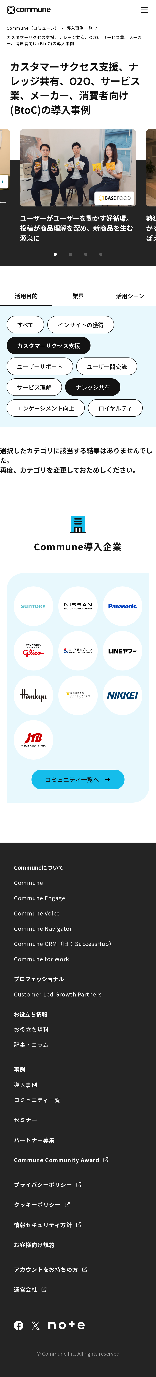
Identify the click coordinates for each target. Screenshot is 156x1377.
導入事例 (25, 1085)
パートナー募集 (34, 1140)
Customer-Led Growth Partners (58, 994)
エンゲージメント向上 (45, 408)
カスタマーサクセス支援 (48, 345)
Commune (28, 882)
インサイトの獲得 (81, 324)
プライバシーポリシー (43, 1184)
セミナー (25, 1120)
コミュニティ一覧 (37, 1100)
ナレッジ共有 (93, 387)
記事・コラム (31, 1044)
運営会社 (25, 1289)
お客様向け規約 (34, 1245)
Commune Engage (39, 898)
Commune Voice (37, 913)
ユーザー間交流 (107, 366)
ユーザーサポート (40, 366)
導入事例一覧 (80, 28)
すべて (25, 324)
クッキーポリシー (37, 1204)
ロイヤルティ (115, 408)
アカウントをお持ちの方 (46, 1269)
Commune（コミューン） (33, 28)
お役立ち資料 (31, 1029)
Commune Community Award (56, 1160)
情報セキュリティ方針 (43, 1225)
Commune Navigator (43, 928)
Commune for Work (41, 959)
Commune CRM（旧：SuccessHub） (64, 943)
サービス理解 (34, 387)
